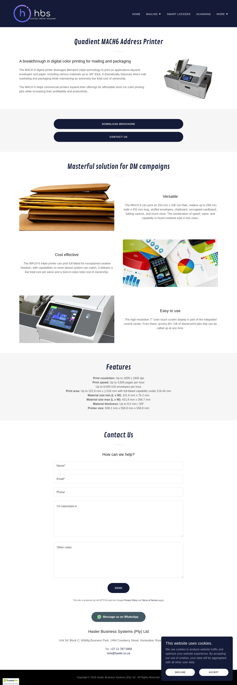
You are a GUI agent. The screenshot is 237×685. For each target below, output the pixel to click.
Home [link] (136, 14)
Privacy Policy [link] (130, 600)
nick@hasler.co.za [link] (118, 653)
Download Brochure (118, 124)
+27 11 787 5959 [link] (121, 649)
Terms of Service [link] (150, 600)
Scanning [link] (203, 14)
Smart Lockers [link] (179, 14)
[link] (33, 13)
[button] (153, 14)
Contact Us (118, 136)
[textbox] (118, 465)
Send (118, 588)
